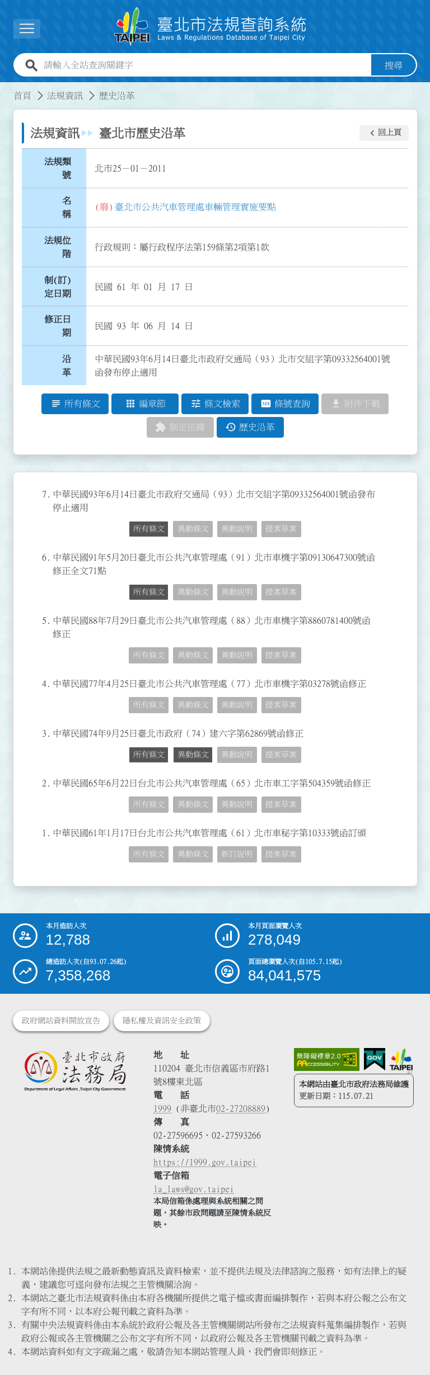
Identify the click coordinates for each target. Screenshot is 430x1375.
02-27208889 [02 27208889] (240, 1108)
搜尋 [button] (394, 65)
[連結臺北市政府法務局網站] (75, 1071)
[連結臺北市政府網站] (401, 1061)
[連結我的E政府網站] (374, 1059)
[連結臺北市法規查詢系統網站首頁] (210, 26)
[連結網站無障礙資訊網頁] (327, 1059)
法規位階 (57, 247)
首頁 (22, 95)
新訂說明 (237, 855)
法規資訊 (65, 95)
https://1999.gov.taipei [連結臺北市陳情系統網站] (204, 1162)
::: (6, 88)
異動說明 (237, 529)
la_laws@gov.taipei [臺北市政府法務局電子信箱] (193, 1188)
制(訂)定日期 (57, 287)
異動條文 (193, 529)
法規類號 (57, 168)
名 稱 (70, 208)
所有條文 (149, 529)
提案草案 (281, 529)
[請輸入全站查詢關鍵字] (205, 65)
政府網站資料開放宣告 (61, 1021)
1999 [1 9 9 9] (162, 1108)
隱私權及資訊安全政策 (162, 1021)
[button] (26, 29)
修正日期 (57, 326)
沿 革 (70, 365)
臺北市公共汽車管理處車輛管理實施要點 (195, 206)
